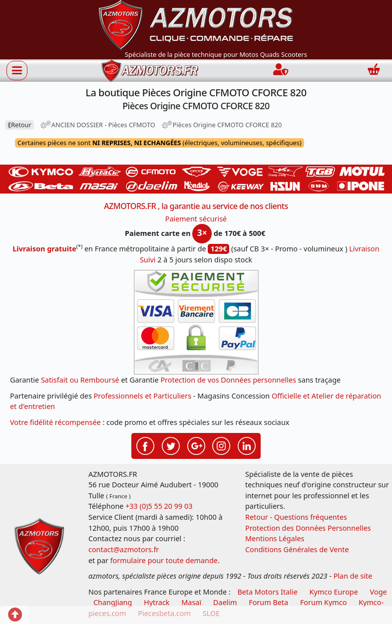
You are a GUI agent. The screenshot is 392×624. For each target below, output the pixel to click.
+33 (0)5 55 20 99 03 (158, 506)
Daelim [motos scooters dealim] (225, 602)
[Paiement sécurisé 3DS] (196, 322)
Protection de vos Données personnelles (228, 380)
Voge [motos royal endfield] (378, 592)
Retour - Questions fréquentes (296, 517)
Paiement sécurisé (196, 218)
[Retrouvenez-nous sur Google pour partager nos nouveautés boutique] (196, 444)
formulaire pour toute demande (164, 560)
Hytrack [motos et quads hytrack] (157, 602)
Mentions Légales (275, 538)
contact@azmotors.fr (123, 549)
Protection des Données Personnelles (308, 528)
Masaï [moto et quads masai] (191, 602)
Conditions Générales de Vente (297, 549)
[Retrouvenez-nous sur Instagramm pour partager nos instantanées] (221, 444)
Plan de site (353, 576)
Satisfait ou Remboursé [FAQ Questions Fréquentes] (80, 380)
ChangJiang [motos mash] (112, 602)
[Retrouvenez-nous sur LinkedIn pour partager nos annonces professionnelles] (247, 444)
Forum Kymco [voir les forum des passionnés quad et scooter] (323, 602)
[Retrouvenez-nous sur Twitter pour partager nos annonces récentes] (171, 444)
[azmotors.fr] (149, 70)
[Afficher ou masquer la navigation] (17, 70)
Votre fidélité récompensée (55, 422)
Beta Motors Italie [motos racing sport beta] (267, 592)
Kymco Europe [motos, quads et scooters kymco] (334, 592)
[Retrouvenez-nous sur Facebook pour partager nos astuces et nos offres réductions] (145, 444)
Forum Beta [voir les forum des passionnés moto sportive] (268, 602)
